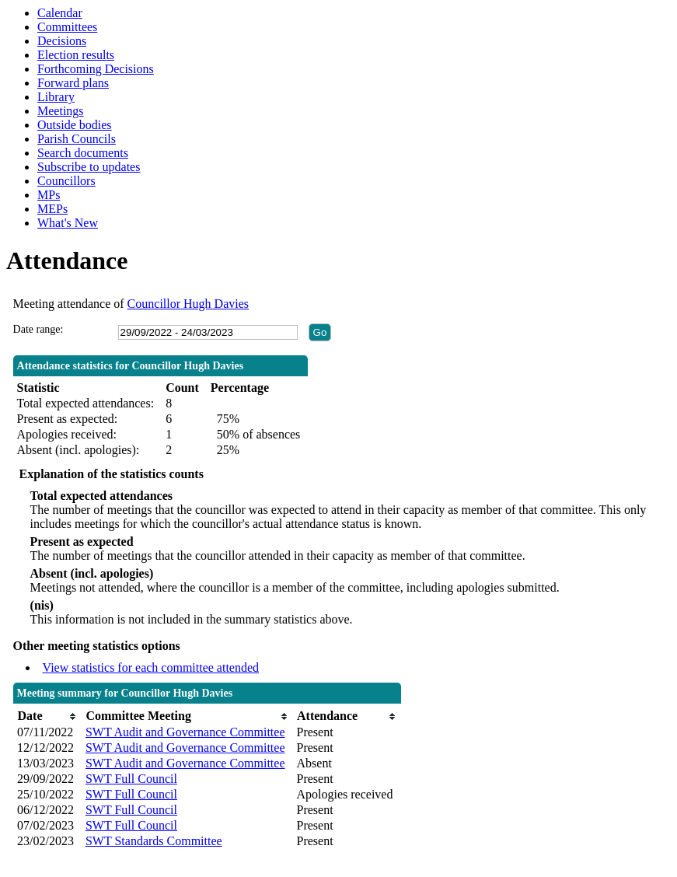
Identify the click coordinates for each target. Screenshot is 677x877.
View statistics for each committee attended (151, 667)
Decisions (61, 40)
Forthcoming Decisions (95, 68)
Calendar (59, 12)
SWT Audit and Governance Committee (185, 732)
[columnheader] (47, 716)
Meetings (60, 110)
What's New (67, 222)
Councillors (66, 180)
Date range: (38, 329)
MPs (48, 194)
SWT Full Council (131, 778)
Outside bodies (74, 124)
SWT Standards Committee (153, 840)
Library (56, 96)
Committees (67, 26)
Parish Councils (76, 138)
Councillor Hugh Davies (188, 303)
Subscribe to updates (88, 166)
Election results (75, 54)
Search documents (82, 152)
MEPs (52, 208)
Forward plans (73, 82)
